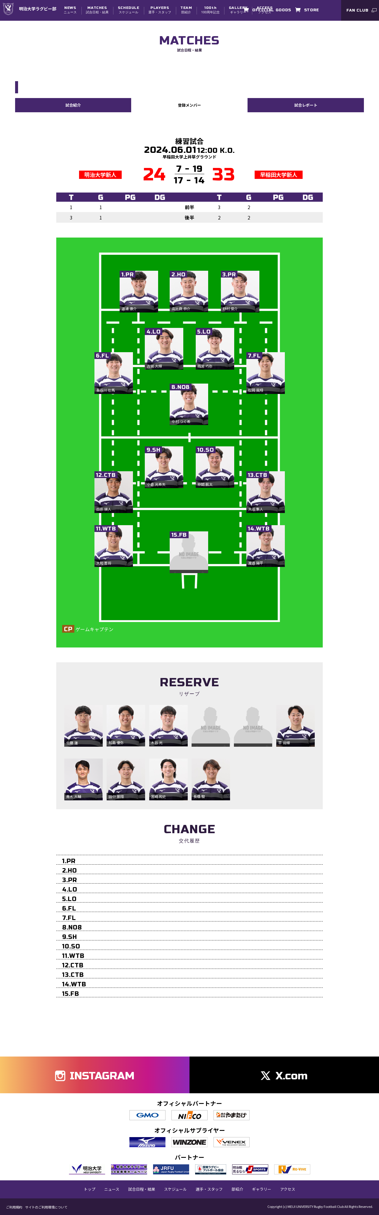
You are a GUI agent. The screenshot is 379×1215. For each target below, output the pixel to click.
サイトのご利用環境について (46, 1207)
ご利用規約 (14, 1207)
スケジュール (128, 10)
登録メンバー (189, 105)
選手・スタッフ (159, 10)
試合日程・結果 (97, 10)
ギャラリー (238, 10)
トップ (89, 1189)
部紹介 (186, 10)
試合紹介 (73, 105)
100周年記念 (210, 10)
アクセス (287, 1189)
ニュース (70, 10)
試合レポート (305, 105)
